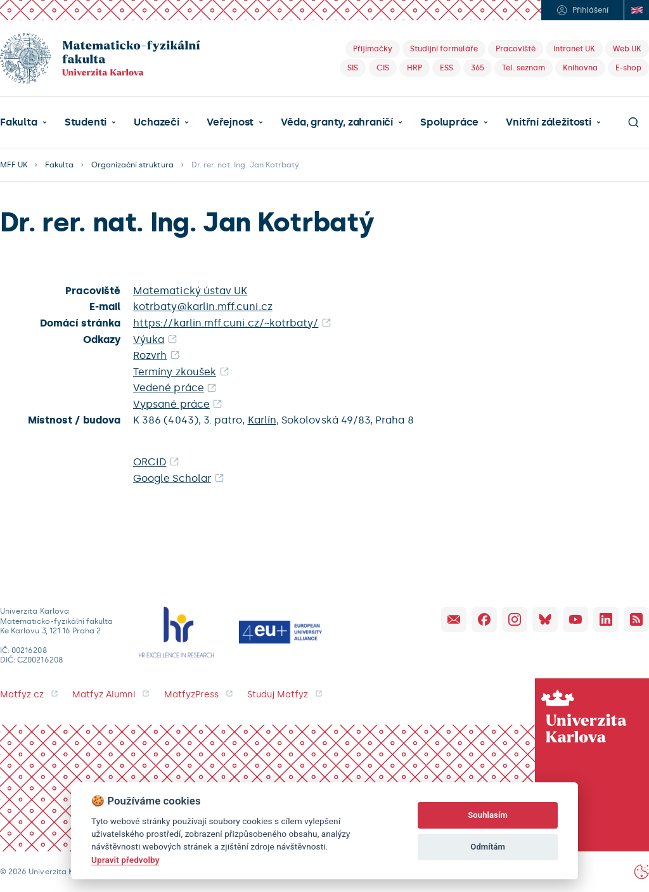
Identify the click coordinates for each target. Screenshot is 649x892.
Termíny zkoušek (174, 372)
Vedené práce (168, 388)
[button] (23, 122)
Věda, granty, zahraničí (337, 122)
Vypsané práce (171, 404)
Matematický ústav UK (190, 291)
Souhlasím (488, 815)
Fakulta (18, 122)
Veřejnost (230, 122)
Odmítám (487, 846)
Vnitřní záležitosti (548, 122)
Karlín (262, 420)
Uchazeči (156, 122)
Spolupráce (449, 122)
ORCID (149, 462)
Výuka (148, 339)
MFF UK (13, 165)
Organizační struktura (132, 165)
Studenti (85, 122)
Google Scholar (172, 478)
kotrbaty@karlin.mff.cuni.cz (203, 307)
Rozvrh (150, 355)
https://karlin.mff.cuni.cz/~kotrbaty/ (225, 323)
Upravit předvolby (125, 860)
